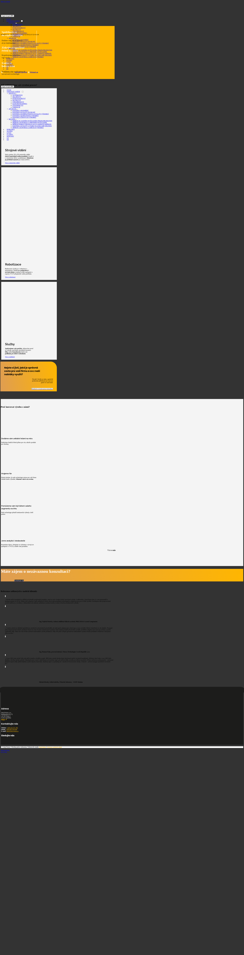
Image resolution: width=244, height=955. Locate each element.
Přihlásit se (34, 72)
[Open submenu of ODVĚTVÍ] (16, 23)
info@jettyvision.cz (12, 731)
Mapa (3, 719)
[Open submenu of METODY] (16, 119)
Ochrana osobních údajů (54, 747)
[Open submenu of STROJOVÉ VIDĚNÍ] (22, 21)
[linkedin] (2, 740)
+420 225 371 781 (12, 728)
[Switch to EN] (7, 69)
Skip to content (5, 1)
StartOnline (42, 747)
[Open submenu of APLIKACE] (17, 38)
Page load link (5, 750)
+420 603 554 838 (20, 72)
